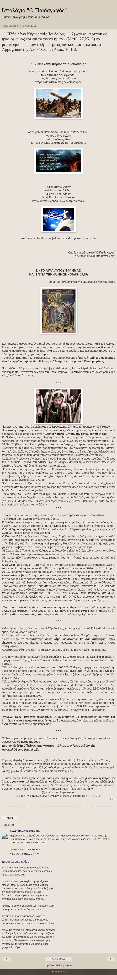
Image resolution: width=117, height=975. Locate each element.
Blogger (62, 971)
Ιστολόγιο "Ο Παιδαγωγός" (34, 10)
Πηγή (112, 799)
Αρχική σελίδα (58, 959)
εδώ (111, 256)
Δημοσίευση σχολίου (15, 861)
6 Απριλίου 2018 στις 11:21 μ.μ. (27, 854)
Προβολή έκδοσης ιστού (58, 965)
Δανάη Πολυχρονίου (22, 831)
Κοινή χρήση (9, 817)
